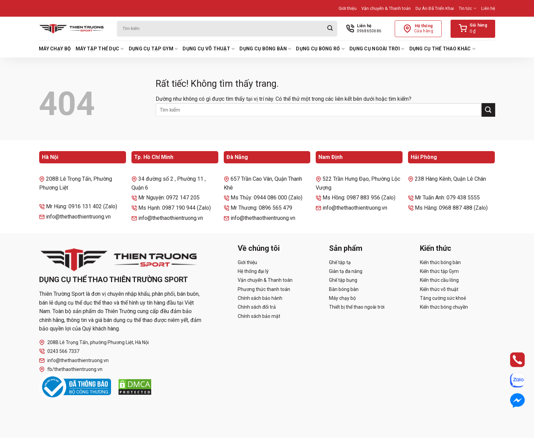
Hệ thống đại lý (253, 271)
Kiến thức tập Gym (439, 271)
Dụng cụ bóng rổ (320, 49)
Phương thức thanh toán (264, 289)
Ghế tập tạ (340, 262)
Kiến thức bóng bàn (440, 262)
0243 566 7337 (59, 351)
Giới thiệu (348, 8)
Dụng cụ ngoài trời (377, 49)
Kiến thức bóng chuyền (444, 307)
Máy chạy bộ (55, 48)
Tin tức (467, 8)
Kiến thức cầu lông (439, 280)
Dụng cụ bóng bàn (265, 49)
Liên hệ (488, 8)
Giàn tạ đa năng (345, 271)
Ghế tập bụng (343, 280)
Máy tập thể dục (100, 49)
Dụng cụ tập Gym (153, 49)
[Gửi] (330, 28)
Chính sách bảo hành (260, 298)
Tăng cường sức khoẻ (443, 298)
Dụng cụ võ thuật (209, 49)
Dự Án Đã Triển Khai (434, 8)
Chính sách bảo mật (259, 316)
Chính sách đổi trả (257, 307)
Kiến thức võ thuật (439, 289)
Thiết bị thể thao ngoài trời (356, 307)
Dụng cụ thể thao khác (442, 49)
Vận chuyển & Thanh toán (386, 8)
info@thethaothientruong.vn (74, 360)
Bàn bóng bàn (344, 289)
